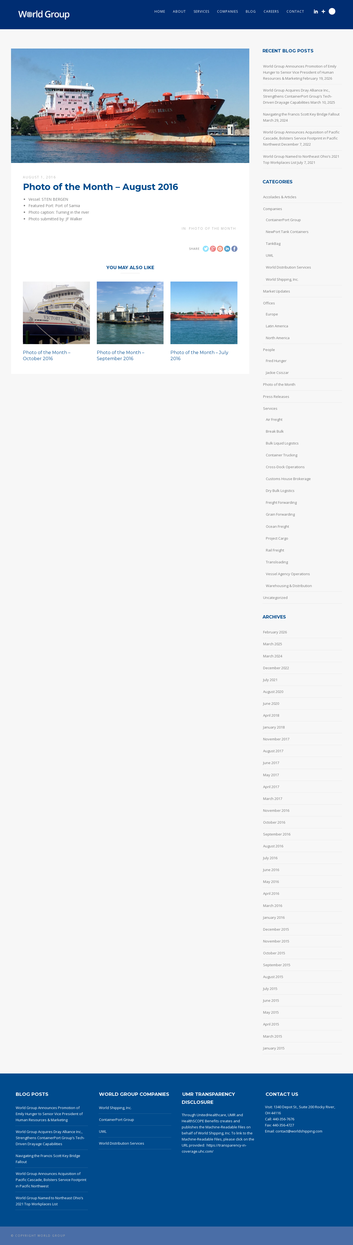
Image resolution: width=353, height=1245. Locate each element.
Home (159, 11)
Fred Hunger (276, 360)
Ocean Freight (277, 526)
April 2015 (271, 1024)
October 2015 (274, 953)
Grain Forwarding (280, 514)
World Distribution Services (288, 267)
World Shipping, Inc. (282, 279)
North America (278, 337)
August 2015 (273, 976)
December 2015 (276, 929)
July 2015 (270, 988)
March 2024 (272, 656)
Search (332, 11)
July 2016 (270, 857)
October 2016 (274, 822)
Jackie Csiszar (277, 372)
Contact (295, 11)
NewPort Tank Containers (287, 231)
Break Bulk (275, 431)
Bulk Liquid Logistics (282, 443)
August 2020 (273, 691)
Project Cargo (277, 538)
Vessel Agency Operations (288, 573)
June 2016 (271, 869)
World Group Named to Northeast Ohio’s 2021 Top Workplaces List (301, 159)
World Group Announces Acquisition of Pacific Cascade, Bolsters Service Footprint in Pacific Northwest (301, 138)
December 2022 (276, 667)
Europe (272, 314)
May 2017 (271, 774)
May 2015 (271, 1012)
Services (201, 11)
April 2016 (271, 893)
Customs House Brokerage (288, 478)
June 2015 (271, 1000)
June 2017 (271, 762)
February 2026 (275, 632)
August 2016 (273, 846)
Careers (271, 11)
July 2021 (270, 679)
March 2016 (272, 905)
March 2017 (272, 798)
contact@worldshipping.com (299, 1131)
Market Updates (276, 291)
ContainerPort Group (283, 219)
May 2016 (271, 881)
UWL (269, 255)
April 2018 (271, 715)
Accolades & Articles (279, 196)
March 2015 (272, 1036)
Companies (227, 11)
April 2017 (271, 786)
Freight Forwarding (281, 502)
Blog (251, 11)
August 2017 (273, 750)
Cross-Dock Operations (285, 466)
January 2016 (274, 917)
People (269, 349)
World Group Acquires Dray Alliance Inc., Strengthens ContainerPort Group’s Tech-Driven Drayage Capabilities (297, 96)
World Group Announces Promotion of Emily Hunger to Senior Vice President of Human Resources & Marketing (299, 72)
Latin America (277, 325)
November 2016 (276, 810)
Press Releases (276, 396)
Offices (269, 303)
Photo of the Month (212, 228)
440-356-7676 (283, 1119)
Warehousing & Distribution (289, 585)
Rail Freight (275, 550)
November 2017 (276, 739)
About (179, 11)
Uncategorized (275, 597)
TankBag (273, 243)
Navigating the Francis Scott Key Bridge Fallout (301, 114)
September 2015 (276, 964)
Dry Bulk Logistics (280, 490)
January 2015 (274, 1048)
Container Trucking (281, 455)
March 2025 (272, 643)
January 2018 (274, 727)
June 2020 (271, 703)
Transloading (277, 561)
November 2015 (276, 941)
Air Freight (274, 419)
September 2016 (276, 834)
